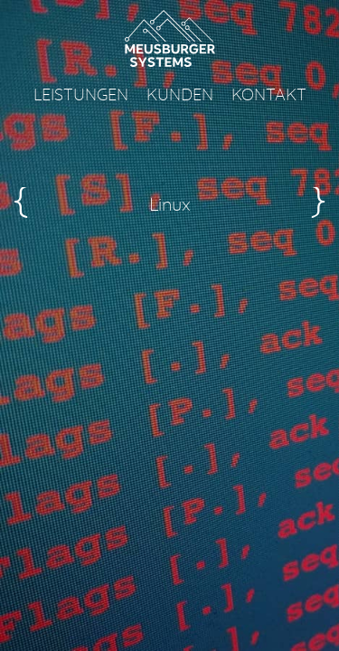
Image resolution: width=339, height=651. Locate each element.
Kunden (179, 96)
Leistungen (80, 96)
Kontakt (268, 96)
